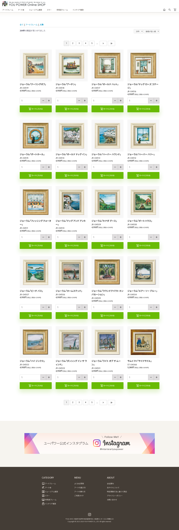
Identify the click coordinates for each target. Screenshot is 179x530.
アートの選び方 (80, 487)
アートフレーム (7, 10)
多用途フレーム (62, 10)
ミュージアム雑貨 (35, 10)
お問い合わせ (112, 499)
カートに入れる (36, 109)
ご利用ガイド (79, 495)
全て (22, 24)
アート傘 (21, 10)
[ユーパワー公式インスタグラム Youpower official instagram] (89, 514)
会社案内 (110, 483)
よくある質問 (79, 483)
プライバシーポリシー (115, 495)
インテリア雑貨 (78, 10)
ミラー (49, 10)
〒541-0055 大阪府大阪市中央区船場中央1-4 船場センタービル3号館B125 (89, 519)
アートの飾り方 (79, 491)
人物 (41, 24)
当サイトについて (113, 487)
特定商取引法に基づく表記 (117, 491)
